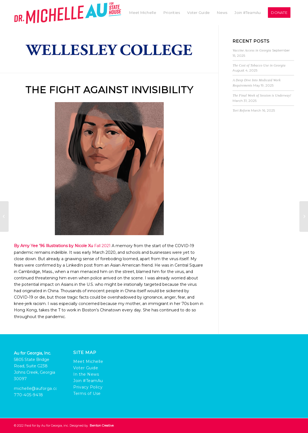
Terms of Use (87, 393)
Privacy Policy (87, 387)
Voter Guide (85, 367)
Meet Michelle (88, 361)
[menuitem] (143, 12)
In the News (86, 374)
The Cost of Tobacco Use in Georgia (259, 65)
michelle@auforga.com (38, 388)
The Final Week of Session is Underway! (262, 95)
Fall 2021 (102, 245)
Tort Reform (241, 110)
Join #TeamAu (88, 380)
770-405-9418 (28, 394)
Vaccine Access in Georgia (252, 50)
